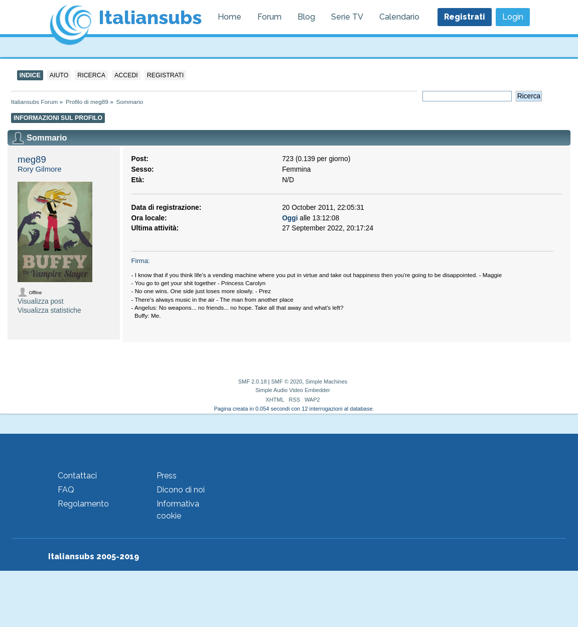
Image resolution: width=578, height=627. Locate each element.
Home (229, 17)
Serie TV (347, 17)
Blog (306, 17)
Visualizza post (40, 301)
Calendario (399, 17)
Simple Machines (327, 382)
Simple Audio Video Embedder (292, 390)
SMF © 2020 (287, 382)
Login (512, 17)
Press (167, 475)
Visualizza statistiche (49, 310)
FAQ (66, 489)
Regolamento (83, 504)
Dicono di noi (181, 489)
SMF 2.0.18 (252, 382)
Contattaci (77, 475)
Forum (269, 17)
